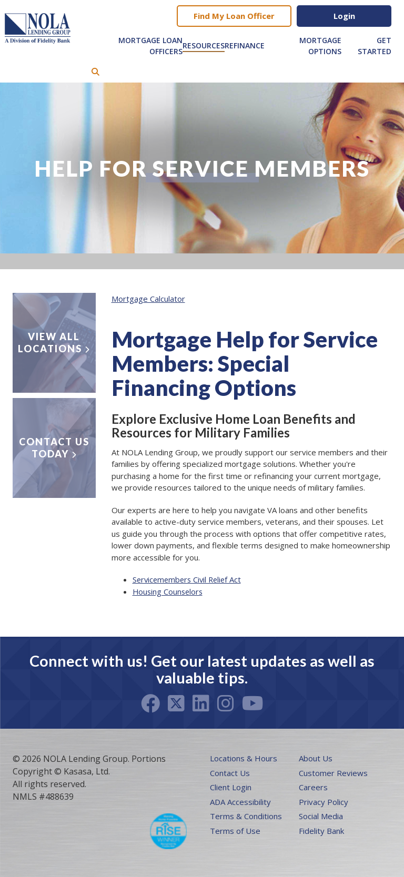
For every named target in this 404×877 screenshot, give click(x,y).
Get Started (374, 45)
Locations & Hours (243, 758)
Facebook (150, 703)
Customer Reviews (333, 773)
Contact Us (230, 773)
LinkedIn (201, 703)
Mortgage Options (320, 45)
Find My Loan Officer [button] (234, 16)
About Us (315, 758)
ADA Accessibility (240, 802)
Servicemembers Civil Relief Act (189, 579)
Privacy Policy (323, 802)
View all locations (50, 342)
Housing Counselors (169, 591)
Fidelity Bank (321, 830)
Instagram (225, 703)
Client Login (230, 787)
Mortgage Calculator (148, 298)
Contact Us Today (54, 448)
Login (344, 16)
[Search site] (95, 72)
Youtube (253, 703)
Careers (313, 787)
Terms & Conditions (246, 816)
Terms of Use (235, 830)
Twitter (176, 703)
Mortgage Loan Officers (150, 45)
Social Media (321, 816)
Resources (204, 45)
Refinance (245, 45)
